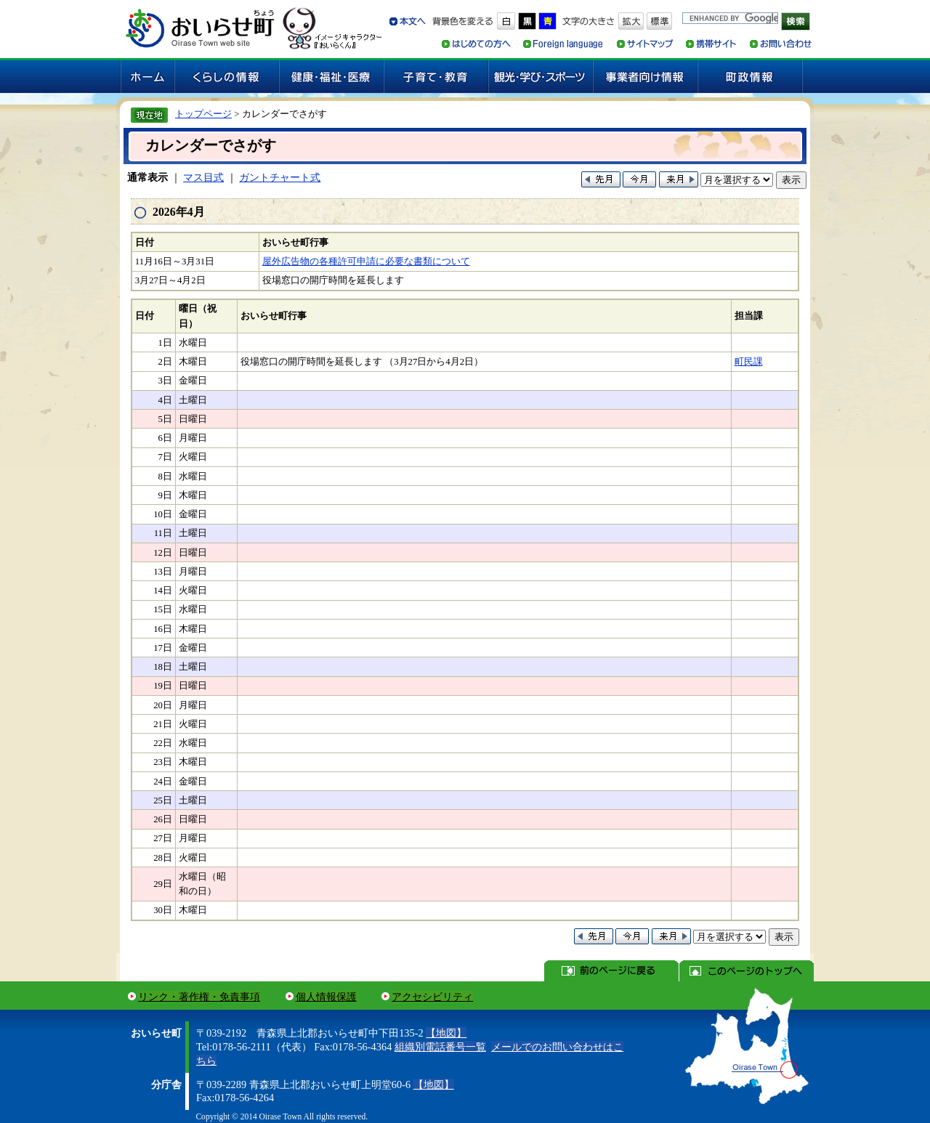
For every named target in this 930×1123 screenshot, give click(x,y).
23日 (162, 762)
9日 (165, 495)
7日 (165, 457)
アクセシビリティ (432, 996)
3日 (165, 381)
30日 (162, 910)
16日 (162, 629)
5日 (165, 419)
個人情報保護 (326, 996)
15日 (162, 609)
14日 (162, 590)
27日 (162, 838)
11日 (163, 533)
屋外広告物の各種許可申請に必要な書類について (366, 261)
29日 (162, 884)
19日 (162, 686)
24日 (162, 782)
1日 (165, 343)
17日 (162, 648)
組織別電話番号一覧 (440, 1047)
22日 (162, 743)
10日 (162, 514)
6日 (165, 438)
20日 (162, 705)
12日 (162, 553)
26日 (162, 819)
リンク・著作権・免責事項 (199, 996)
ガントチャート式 (279, 177)
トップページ (203, 113)
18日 (162, 667)
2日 (165, 362)
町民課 (749, 362)
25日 (162, 800)
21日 (162, 724)
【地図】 (446, 1033)
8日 (165, 476)
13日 (162, 572)
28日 (162, 858)
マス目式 (203, 177)
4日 (165, 400)
